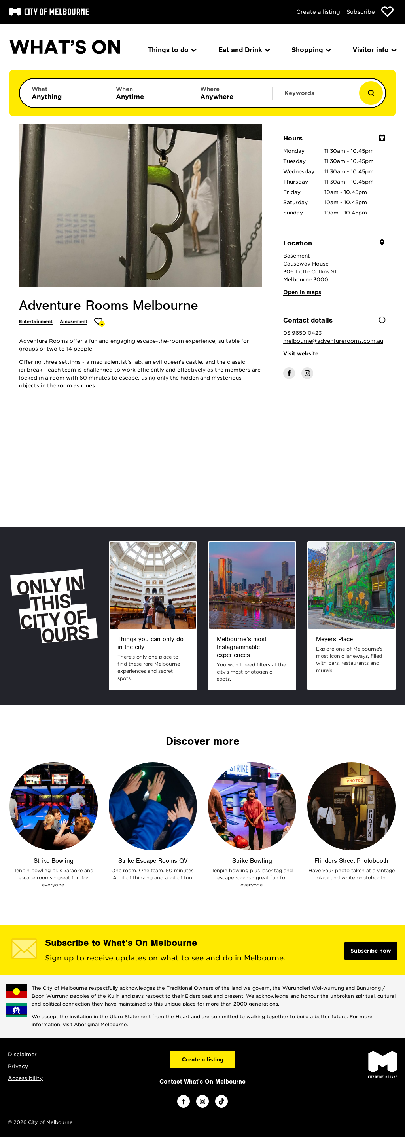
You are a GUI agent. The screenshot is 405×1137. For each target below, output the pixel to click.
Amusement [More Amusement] (73, 321)
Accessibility (25, 1078)
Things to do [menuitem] (171, 50)
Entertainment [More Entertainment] (36, 321)
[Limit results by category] (61, 93)
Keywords (299, 93)
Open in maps (302, 292)
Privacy (18, 1066)
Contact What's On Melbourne (202, 1082)
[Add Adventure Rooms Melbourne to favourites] (99, 322)
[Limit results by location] (230, 93)
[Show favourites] (387, 11)
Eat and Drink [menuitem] (243, 50)
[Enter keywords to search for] (314, 97)
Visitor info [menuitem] (374, 50)
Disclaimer (22, 1054)
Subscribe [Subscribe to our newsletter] (360, 12)
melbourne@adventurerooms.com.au (333, 341)
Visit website (300, 354)
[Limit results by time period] (146, 93)
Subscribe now (370, 951)
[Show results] (371, 93)
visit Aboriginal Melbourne (95, 1024)
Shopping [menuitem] (310, 50)
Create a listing (318, 12)
